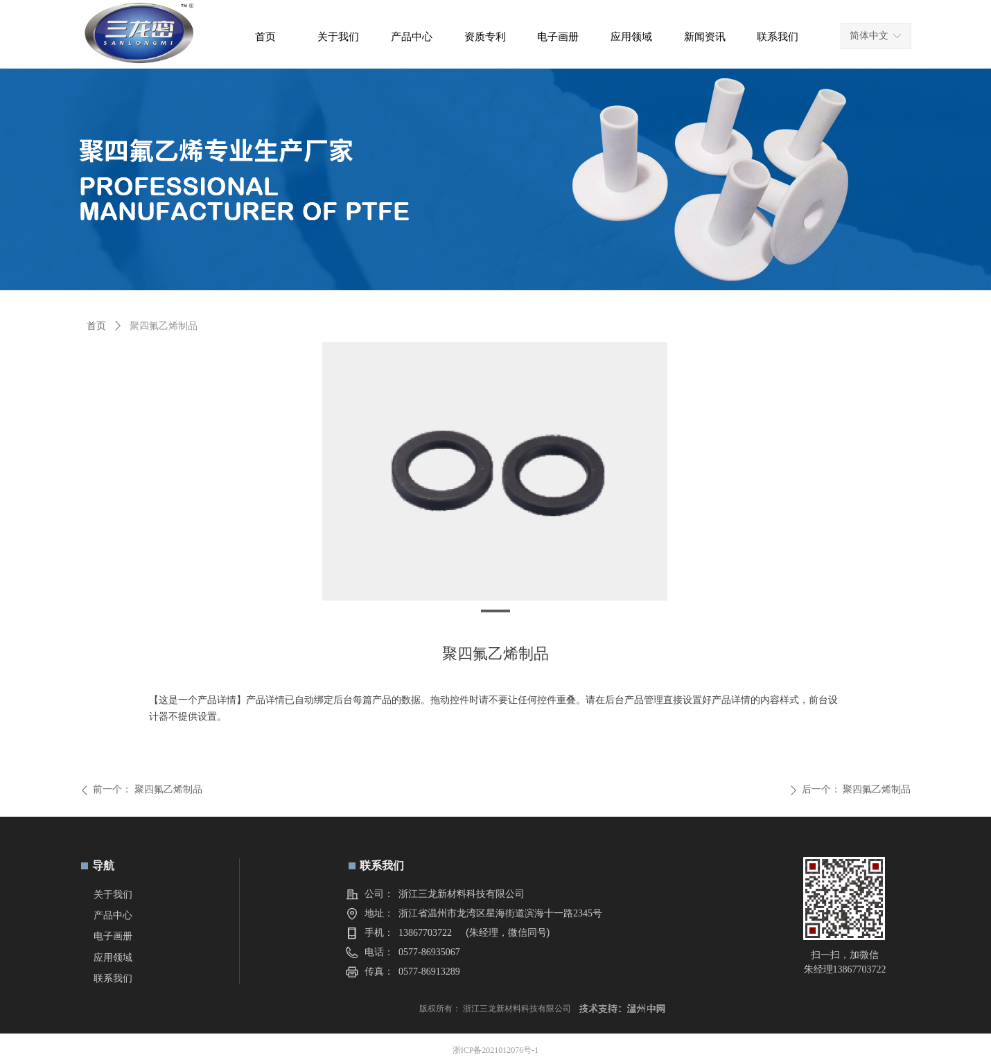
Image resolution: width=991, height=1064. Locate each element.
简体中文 (869, 35)
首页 (96, 326)
